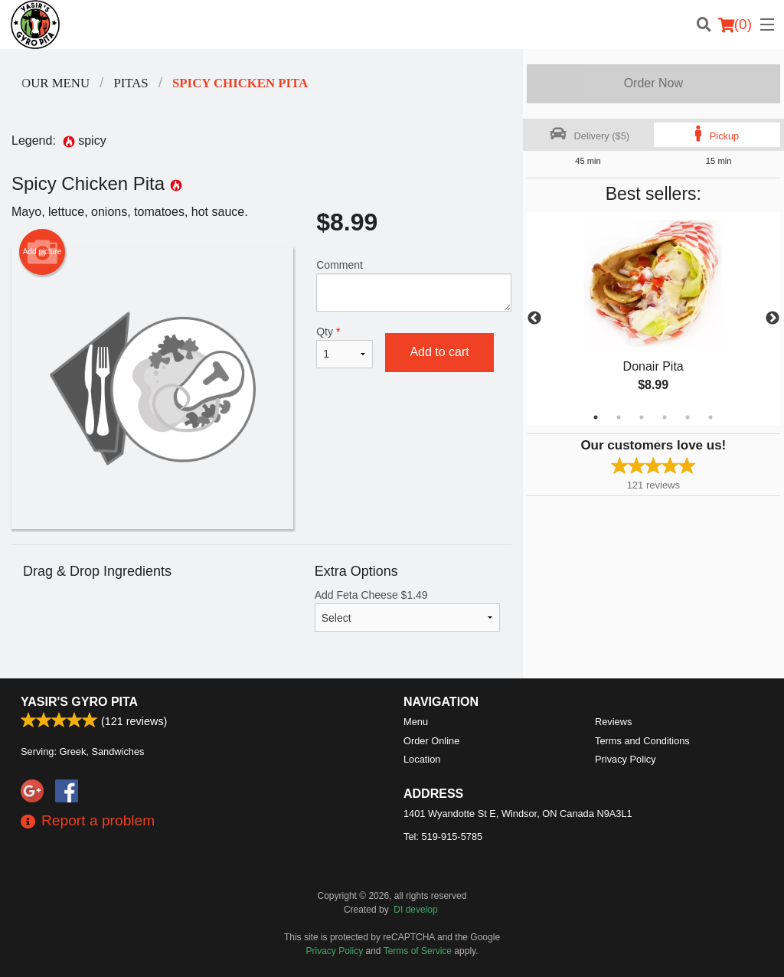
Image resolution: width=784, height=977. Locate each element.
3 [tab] (641, 417)
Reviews (613, 721)
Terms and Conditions (642, 741)
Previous (534, 318)
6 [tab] (710, 417)
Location (421, 759)
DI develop (415, 909)
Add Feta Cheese (407, 610)
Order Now (653, 83)
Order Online (431, 741)
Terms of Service (418, 951)
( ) (735, 24)
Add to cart (439, 351)
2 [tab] (618, 417)
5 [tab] (687, 417)
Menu (415, 721)
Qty (344, 346)
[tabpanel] (653, 318)
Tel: (442, 836)
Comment (413, 285)
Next (772, 318)
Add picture (42, 252)
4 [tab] (664, 417)
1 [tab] (595, 417)
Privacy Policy (625, 759)
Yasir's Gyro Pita (79, 701)
